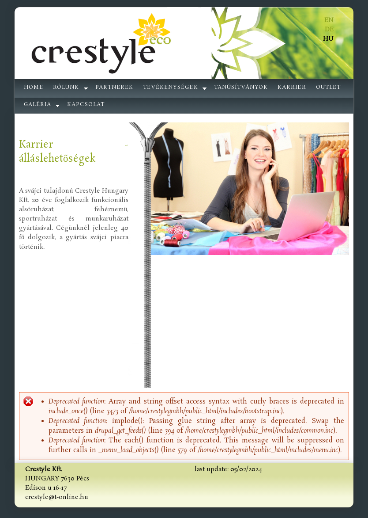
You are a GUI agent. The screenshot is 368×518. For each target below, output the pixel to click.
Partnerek (114, 87)
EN (329, 20)
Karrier (292, 87)
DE (329, 29)
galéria (37, 104)
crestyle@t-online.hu (56, 497)
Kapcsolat (85, 104)
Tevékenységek (170, 87)
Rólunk (66, 87)
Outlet (328, 87)
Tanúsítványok (241, 87)
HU (328, 38)
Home (33, 87)
